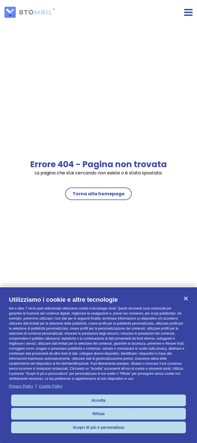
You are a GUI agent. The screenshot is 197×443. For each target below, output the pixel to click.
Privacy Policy (21, 386)
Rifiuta (98, 414)
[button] (186, 298)
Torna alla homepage (98, 194)
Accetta (99, 400)
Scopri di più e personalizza (98, 427)
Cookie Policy (51, 386)
